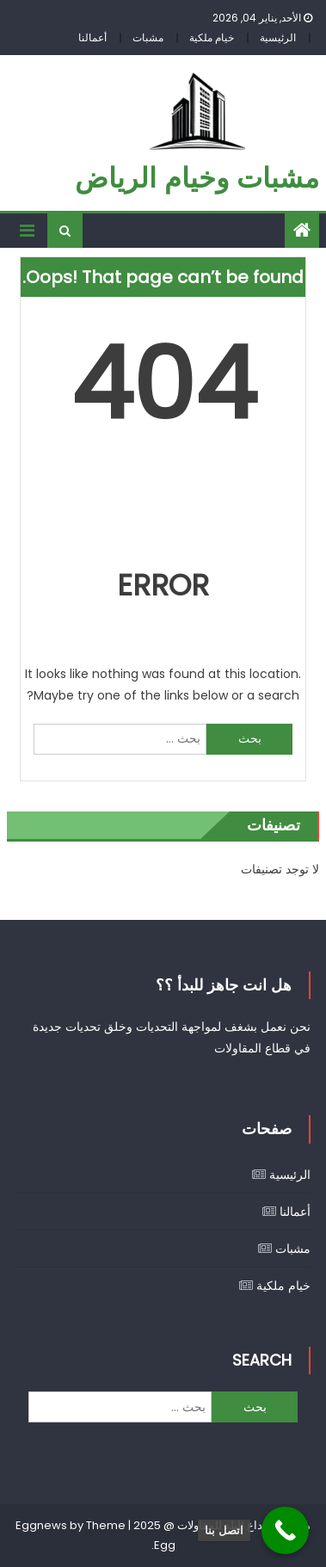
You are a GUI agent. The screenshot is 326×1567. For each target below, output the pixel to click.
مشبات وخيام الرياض (197, 177)
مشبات (147, 37)
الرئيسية (278, 37)
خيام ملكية (211, 37)
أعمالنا (92, 37)
